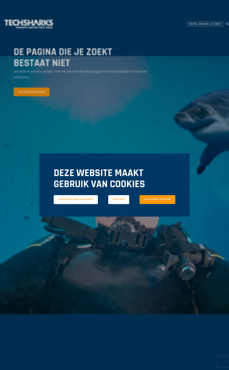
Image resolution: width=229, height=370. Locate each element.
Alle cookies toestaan (157, 199)
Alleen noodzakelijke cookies (75, 199)
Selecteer (119, 199)
